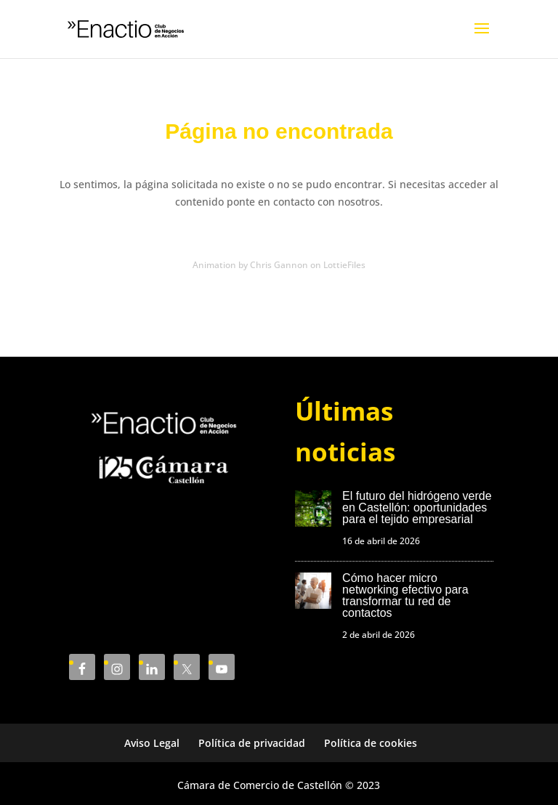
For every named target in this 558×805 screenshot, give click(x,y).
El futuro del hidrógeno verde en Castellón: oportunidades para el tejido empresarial (416, 507)
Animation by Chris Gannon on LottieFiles (279, 265)
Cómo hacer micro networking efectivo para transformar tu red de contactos (405, 595)
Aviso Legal (151, 743)
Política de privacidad (251, 743)
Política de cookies (370, 743)
